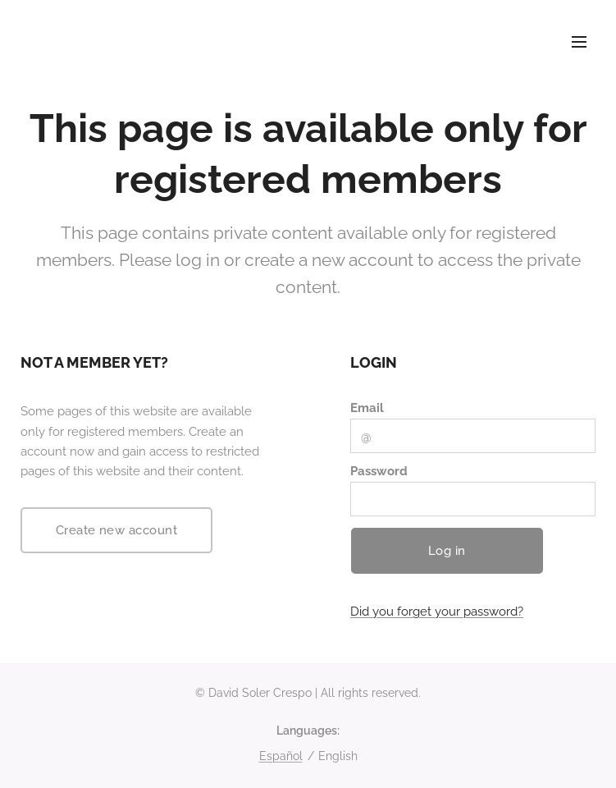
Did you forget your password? (436, 612)
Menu (579, 42)
